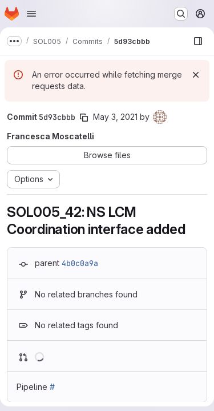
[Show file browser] (198, 41)
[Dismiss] (196, 75)
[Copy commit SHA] (84, 117)
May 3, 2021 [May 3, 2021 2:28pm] (115, 117)
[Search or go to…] (181, 14)
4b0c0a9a (80, 263)
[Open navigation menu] (31, 14)
